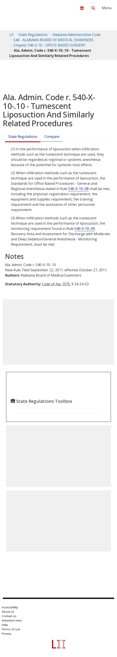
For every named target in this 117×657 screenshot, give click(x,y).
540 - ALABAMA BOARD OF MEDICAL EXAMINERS (53, 39)
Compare (51, 136)
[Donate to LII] (82, 8)
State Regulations (33, 34)
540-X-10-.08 (78, 188)
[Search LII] (93, 8)
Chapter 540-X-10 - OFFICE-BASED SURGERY (49, 45)
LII (11, 34)
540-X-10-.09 (84, 228)
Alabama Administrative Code (76, 34)
